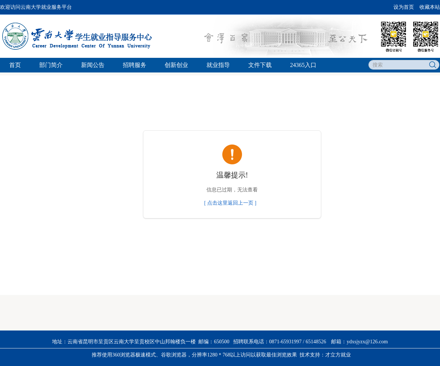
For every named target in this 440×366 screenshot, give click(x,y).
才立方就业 (338, 355)
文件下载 (260, 65)
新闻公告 (92, 65)
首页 (15, 65)
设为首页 (403, 7)
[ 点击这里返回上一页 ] (230, 203)
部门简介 (51, 65)
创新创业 (176, 65)
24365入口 (303, 65)
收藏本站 (429, 7)
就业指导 (218, 65)
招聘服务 (134, 65)
